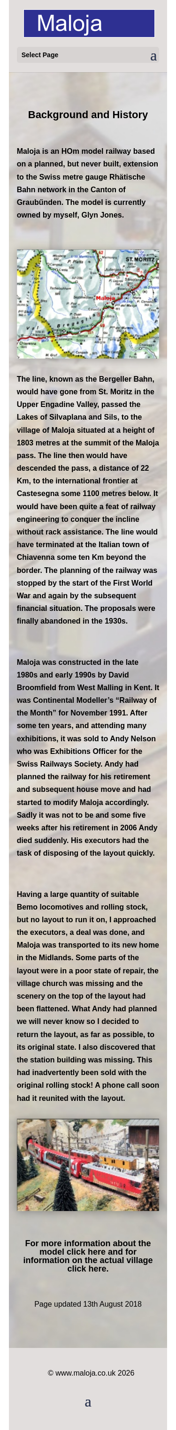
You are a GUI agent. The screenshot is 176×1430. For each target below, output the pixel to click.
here (97, 1252)
